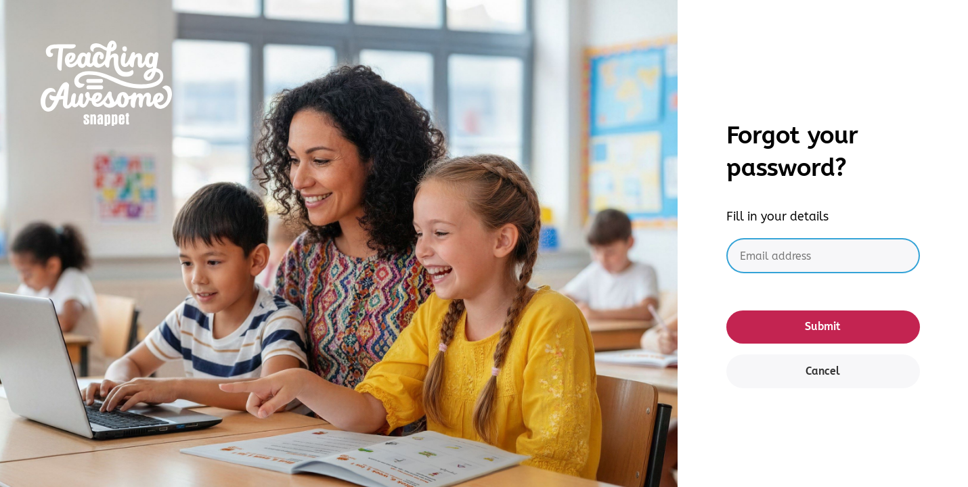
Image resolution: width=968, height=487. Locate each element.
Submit (823, 326)
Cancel (823, 371)
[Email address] (823, 256)
